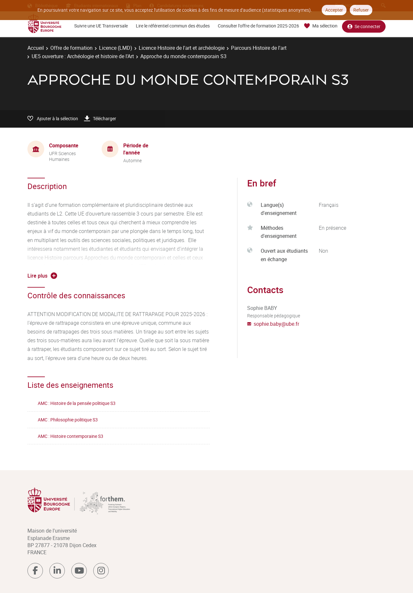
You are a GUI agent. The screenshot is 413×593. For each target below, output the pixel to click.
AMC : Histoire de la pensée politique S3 (77, 403)
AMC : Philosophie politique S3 (68, 420)
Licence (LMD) (115, 47)
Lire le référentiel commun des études (173, 26)
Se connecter (363, 26)
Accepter (334, 10)
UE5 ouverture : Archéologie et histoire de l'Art (83, 56)
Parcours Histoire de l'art (259, 47)
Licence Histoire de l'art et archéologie (182, 47)
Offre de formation (71, 47)
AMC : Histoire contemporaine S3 (70, 436)
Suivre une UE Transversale (101, 26)
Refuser (361, 10)
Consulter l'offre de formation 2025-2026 (258, 26)
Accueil (35, 47)
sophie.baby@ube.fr (276, 323)
